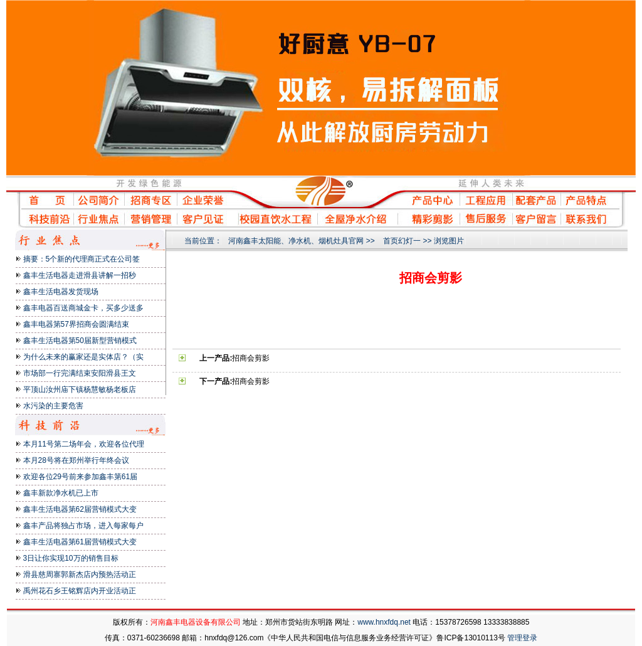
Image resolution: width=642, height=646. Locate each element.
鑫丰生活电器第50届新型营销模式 (80, 340)
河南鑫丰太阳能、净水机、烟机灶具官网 (296, 240)
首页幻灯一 (402, 240)
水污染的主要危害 (53, 405)
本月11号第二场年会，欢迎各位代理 (83, 444)
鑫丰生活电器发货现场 (60, 291)
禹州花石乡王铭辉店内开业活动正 (79, 590)
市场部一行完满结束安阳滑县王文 (79, 373)
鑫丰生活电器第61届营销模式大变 (80, 541)
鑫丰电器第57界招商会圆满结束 (76, 324)
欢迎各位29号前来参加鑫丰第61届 (80, 476)
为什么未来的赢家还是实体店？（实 (83, 356)
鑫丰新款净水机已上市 (60, 493)
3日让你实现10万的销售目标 (70, 558)
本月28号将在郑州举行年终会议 (76, 460)
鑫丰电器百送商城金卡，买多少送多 (83, 308)
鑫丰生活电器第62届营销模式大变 (80, 509)
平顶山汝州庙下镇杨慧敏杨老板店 (79, 389)
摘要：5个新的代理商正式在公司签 (81, 259)
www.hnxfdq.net (384, 622)
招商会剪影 (251, 358)
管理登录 (522, 637)
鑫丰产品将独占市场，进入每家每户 (83, 525)
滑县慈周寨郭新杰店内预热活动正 (79, 574)
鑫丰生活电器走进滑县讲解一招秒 (79, 275)
